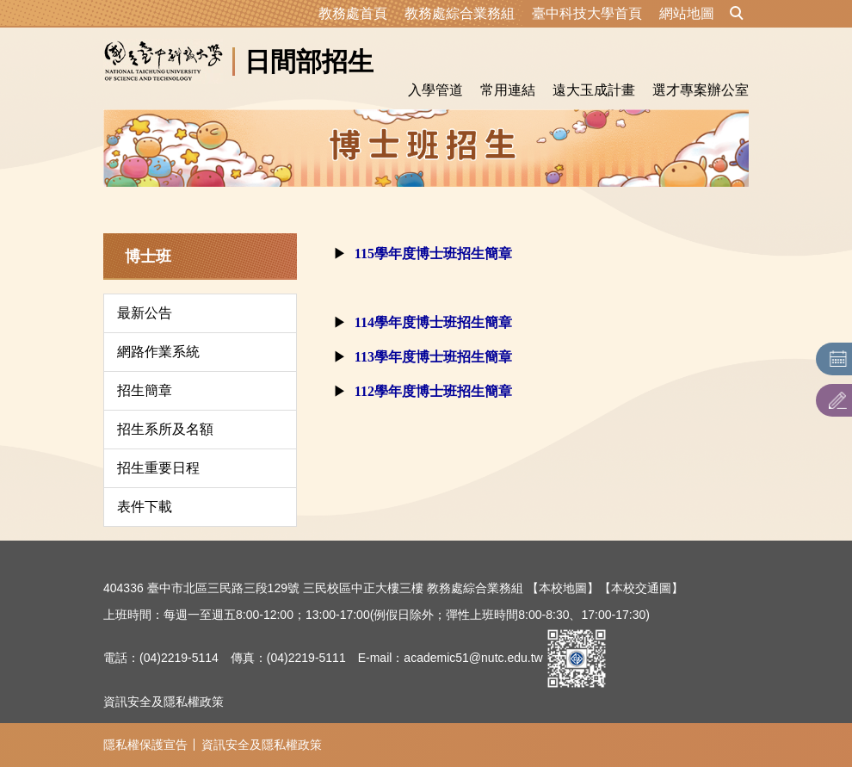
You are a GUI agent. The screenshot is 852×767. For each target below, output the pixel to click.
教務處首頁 (352, 13)
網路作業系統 (158, 351)
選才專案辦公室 (700, 90)
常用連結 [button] (507, 90)
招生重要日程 (158, 468)
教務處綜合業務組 (459, 13)
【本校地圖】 (563, 588)
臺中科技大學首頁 (587, 13)
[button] (737, 14)
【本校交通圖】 (641, 588)
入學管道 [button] (435, 90)
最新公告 (144, 313)
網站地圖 (686, 13)
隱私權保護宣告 (145, 745)
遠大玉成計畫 (594, 90)
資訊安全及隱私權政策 (163, 701)
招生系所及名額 (165, 429)
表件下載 (144, 506)
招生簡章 (144, 390)
